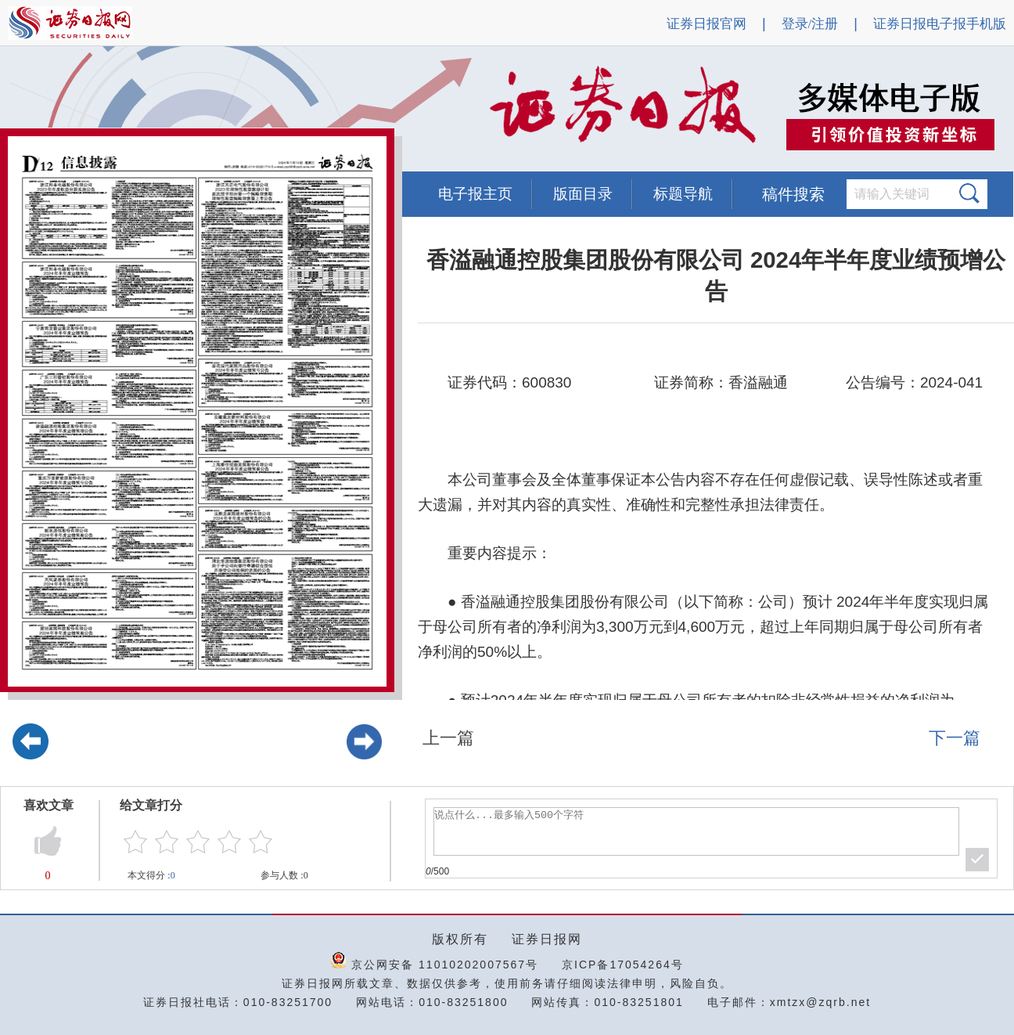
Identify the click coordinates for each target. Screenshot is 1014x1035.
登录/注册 (810, 23)
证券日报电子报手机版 (939, 23)
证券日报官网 (706, 23)
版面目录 (583, 194)
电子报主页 (475, 194)
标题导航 (683, 194)
